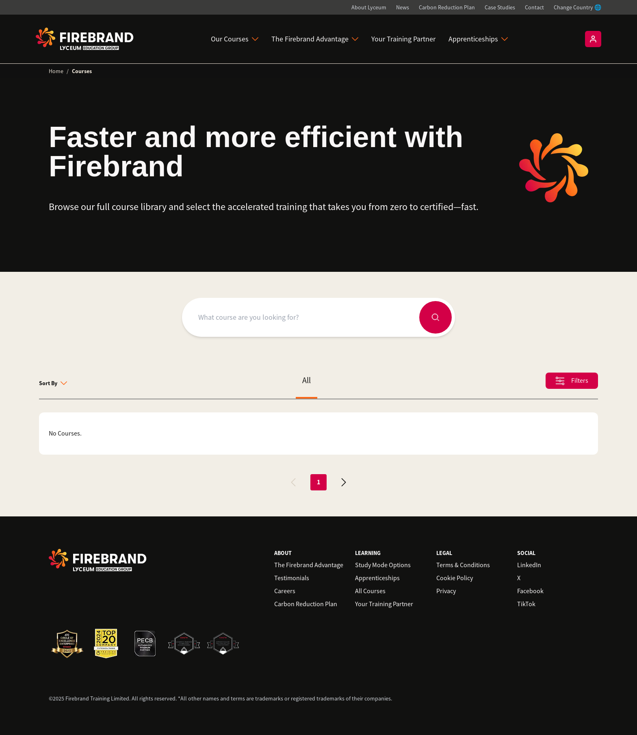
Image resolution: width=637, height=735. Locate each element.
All (306, 380)
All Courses (370, 591)
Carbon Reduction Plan (447, 7)
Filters (571, 381)
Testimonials (291, 578)
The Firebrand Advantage (314, 39)
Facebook (530, 591)
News (402, 7)
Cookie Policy (454, 578)
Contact (534, 7)
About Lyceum (368, 7)
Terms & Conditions (463, 565)
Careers (284, 591)
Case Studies (500, 7)
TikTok (526, 604)
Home (56, 71)
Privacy (446, 591)
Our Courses (234, 39)
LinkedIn (529, 565)
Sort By (53, 383)
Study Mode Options (383, 565)
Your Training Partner (403, 39)
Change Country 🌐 (577, 7)
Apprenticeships (478, 39)
